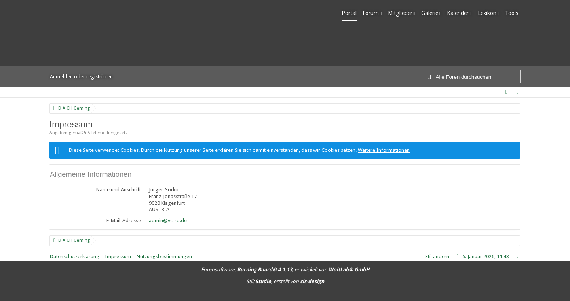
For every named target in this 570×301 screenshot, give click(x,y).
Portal (351, 13)
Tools (514, 13)
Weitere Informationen (384, 150)
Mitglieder (402, 13)
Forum (373, 13)
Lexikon (489, 13)
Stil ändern (437, 256)
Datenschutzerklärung (74, 256)
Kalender (460, 13)
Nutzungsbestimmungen (164, 256)
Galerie (431, 13)
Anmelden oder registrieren (81, 77)
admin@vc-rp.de (168, 220)
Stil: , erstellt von (285, 281)
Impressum (118, 256)
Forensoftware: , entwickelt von (285, 270)
